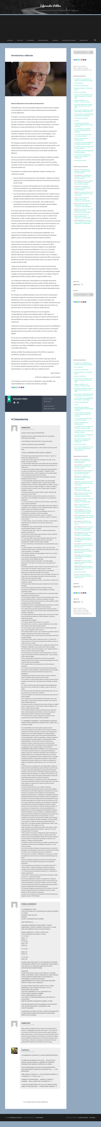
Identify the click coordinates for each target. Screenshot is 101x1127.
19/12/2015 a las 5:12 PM (28, 1057)
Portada (10, 46)
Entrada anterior (50, 412)
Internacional (43, 46)
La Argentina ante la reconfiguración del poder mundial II (83, 153)
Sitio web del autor (17, 408)
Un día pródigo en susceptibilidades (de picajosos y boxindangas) (83, 120)
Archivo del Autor (14, 408)
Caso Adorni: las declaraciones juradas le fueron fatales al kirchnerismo (82, 162)
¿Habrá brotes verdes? (80, 166)
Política (20, 46)
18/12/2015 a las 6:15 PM (28, 1030)
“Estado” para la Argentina (81, 124)
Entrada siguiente (50, 414)
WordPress (39, 1123)
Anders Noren (83, 1123)
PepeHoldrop (25, 1056)
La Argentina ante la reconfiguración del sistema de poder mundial (83, 149)
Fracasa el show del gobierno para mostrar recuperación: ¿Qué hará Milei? (83, 102)
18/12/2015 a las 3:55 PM (28, 911)
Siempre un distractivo (80, 98)
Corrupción (84, 46)
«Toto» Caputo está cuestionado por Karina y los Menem (83, 140)
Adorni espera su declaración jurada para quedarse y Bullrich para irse (83, 116)
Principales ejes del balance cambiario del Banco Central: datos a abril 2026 (83, 130)
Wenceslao (77, 577)
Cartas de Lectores (68, 46)
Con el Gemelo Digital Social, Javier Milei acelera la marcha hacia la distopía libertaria (83, 454)
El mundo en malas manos (81, 91)
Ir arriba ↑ (92, 1123)
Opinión (55, 46)
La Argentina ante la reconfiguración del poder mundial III (83, 157)
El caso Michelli (78, 89)
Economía (30, 46)
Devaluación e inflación (29, 61)
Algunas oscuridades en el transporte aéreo (81, 145)
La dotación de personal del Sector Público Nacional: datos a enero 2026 (83, 111)
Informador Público (50, 8)
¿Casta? (76, 126)
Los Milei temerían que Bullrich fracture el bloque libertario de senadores (82, 136)
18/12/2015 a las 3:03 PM (28, 435)
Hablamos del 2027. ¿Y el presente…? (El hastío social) (82, 106)
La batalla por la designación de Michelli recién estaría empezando (83, 85)
